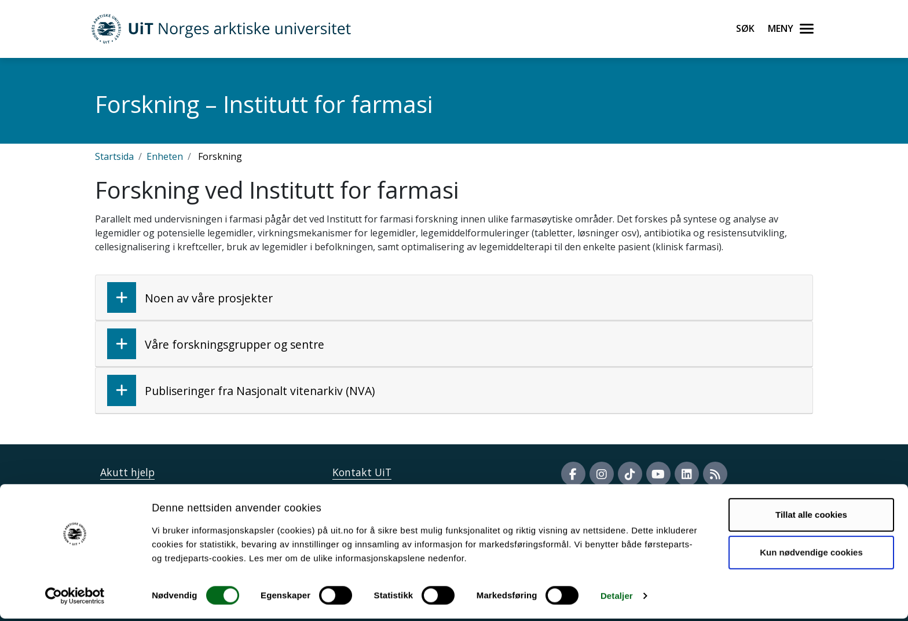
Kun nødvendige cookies (811, 555)
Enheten (165, 156)
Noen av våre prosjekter (190, 297)
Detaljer (617, 598)
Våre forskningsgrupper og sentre (215, 343)
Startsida (114, 156)
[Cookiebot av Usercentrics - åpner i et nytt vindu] (75, 598)
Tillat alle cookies (811, 517)
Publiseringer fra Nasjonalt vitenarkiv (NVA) (241, 390)
